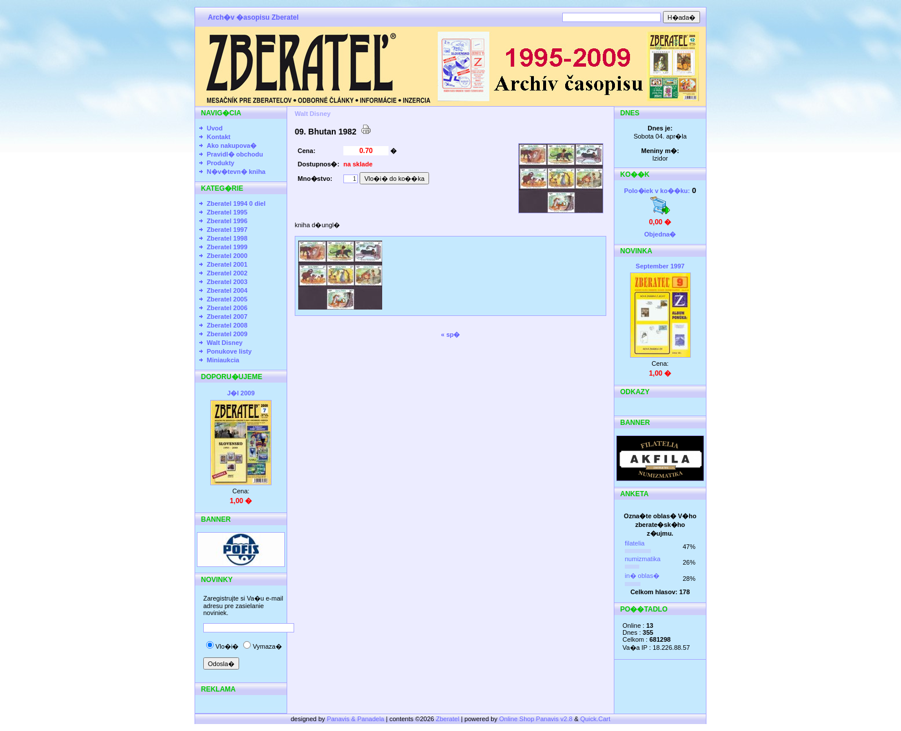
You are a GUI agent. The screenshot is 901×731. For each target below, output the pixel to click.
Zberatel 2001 (227, 264)
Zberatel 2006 (227, 307)
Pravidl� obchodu (235, 154)
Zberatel (447, 718)
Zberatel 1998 (227, 238)
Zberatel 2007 (227, 316)
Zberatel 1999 (227, 246)
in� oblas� (642, 575)
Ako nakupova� (232, 145)
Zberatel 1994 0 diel (236, 203)
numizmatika (643, 558)
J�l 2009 (241, 393)
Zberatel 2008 (227, 325)
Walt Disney (225, 342)
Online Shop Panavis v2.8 (536, 718)
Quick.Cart (595, 718)
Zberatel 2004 (227, 290)
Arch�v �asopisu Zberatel (253, 17)
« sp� (450, 334)
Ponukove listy (229, 351)
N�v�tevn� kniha (236, 171)
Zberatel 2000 (227, 255)
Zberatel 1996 (227, 220)
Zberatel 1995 (227, 212)
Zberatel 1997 (227, 229)
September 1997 (660, 266)
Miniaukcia (223, 360)
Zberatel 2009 (227, 333)
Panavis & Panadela (356, 718)
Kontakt (218, 136)
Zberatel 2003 (227, 281)
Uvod (215, 128)
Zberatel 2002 (227, 273)
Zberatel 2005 (227, 299)
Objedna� (660, 234)
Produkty (221, 162)
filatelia (634, 543)
